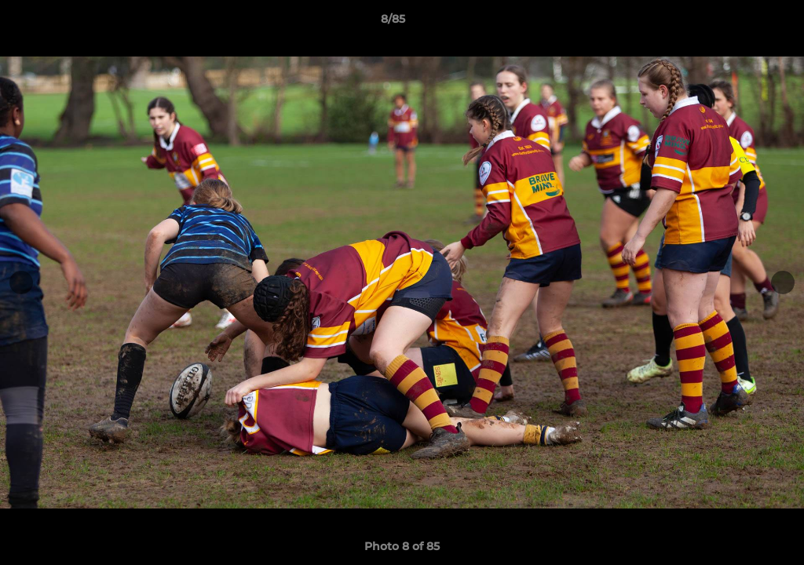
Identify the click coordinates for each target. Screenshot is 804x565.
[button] (738, 23)
